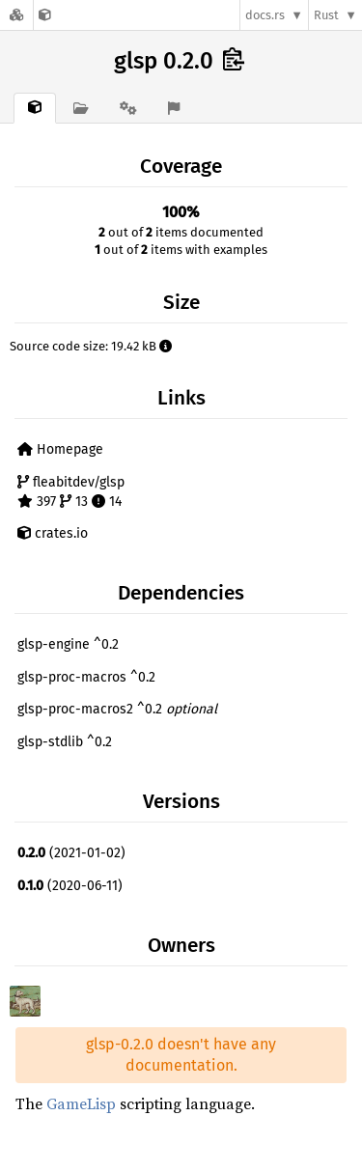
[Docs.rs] (16, 15)
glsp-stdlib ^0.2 (64, 742)
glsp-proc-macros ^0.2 (86, 677)
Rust (326, 15)
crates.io (52, 533)
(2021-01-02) (71, 853)
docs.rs (265, 15)
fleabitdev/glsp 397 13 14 (71, 492)
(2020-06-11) (70, 886)
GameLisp (81, 1103)
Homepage (60, 449)
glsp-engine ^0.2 (68, 644)
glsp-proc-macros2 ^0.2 (117, 709)
